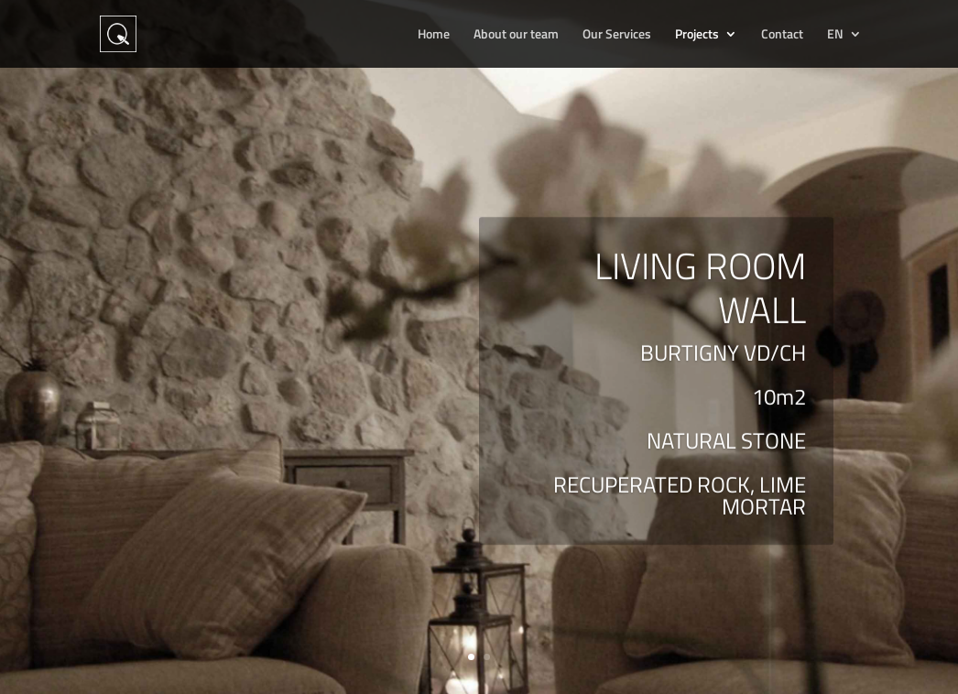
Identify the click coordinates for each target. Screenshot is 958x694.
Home (434, 35)
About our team (516, 35)
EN (835, 35)
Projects (697, 35)
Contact (782, 35)
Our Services (616, 35)
